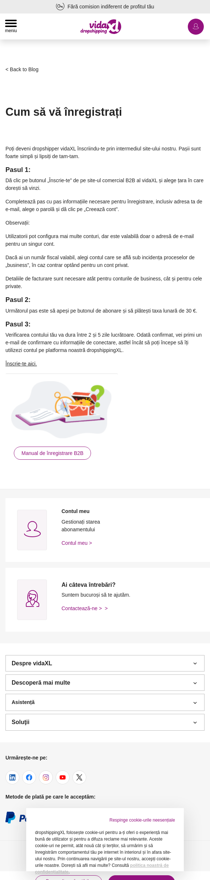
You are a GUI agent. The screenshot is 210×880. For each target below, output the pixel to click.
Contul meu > (77, 543)
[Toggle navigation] (10, 26)
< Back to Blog (22, 69)
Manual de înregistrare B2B (52, 453)
